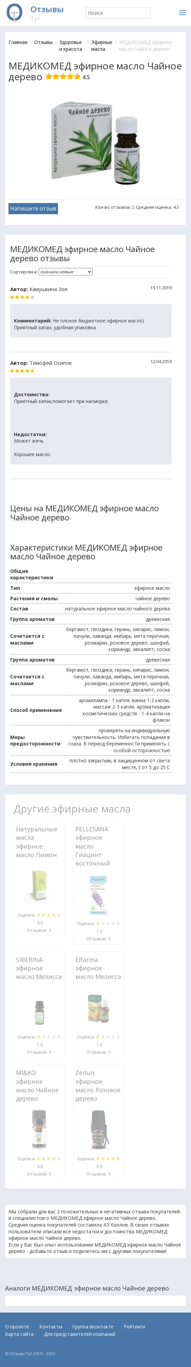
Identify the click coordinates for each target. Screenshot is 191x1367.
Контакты (50, 1326)
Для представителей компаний (79, 1334)
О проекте (17, 1326)
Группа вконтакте (93, 1326)
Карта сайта (19, 1334)
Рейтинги (134, 1326)
